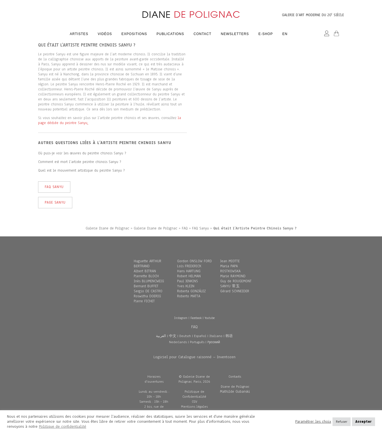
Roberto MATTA (188, 296)
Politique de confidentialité (62, 426)
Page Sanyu (55, 202)
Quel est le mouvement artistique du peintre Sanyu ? (81, 170)
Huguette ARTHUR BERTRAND (147, 264)
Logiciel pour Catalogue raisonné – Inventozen (194, 357)
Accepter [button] (363, 421)
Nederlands (178, 342)
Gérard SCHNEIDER (234, 291)
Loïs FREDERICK (189, 266)
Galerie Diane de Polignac (107, 228)
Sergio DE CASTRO (148, 291)
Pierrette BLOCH (146, 276)
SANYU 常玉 (230, 286)
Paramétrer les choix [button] (313, 421)
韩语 (229, 336)
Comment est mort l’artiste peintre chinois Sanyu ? (79, 161)
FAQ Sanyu (54, 187)
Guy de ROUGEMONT (236, 281)
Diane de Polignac (235, 386)
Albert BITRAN (145, 271)
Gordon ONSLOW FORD (194, 261)
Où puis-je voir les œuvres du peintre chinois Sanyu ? (82, 153)
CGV (194, 401)
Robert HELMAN (189, 276)
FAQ (185, 228)
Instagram (180, 318)
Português (197, 342)
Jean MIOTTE (230, 261)
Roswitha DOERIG (147, 296)
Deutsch (185, 336)
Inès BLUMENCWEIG (149, 281)
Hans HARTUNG (188, 271)
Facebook (196, 318)
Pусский (213, 342)
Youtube (210, 318)
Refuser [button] (341, 421)
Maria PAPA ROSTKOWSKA (230, 269)
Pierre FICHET (144, 301)
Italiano (215, 336)
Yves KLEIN (185, 286)
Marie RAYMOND (232, 276)
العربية (161, 336)
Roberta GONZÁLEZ (191, 291)
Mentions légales (194, 406)
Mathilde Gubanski (235, 391)
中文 (172, 336)
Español (200, 336)
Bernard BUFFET (146, 286)
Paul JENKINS (187, 281)
